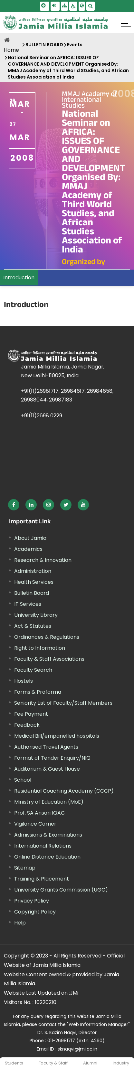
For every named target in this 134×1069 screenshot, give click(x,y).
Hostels (23, 681)
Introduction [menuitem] (18, 277)
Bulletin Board (31, 593)
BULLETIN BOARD (44, 44)
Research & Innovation (43, 560)
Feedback (27, 725)
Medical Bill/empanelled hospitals (56, 736)
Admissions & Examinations (48, 835)
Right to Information (39, 648)
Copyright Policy (35, 911)
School (22, 780)
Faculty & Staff (53, 1063)
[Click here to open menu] (126, 24)
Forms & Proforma (37, 692)
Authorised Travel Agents (46, 747)
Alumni (90, 1063)
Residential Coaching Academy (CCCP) (64, 791)
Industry (121, 1063)
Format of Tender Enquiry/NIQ (52, 758)
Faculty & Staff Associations (49, 659)
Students (14, 1063)
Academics (28, 549)
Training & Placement (41, 878)
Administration (32, 571)
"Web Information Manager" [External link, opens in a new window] (98, 1024)
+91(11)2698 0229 (41, 415)
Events (74, 44)
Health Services (33, 582)
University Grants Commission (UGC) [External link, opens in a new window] (61, 889)
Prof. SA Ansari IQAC (39, 813)
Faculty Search (33, 670)
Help (20, 922)
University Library (36, 615)
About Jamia (30, 538)
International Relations (43, 846)
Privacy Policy (31, 900)
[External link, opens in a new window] (13, 504)
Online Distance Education (47, 857)
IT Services (27, 604)
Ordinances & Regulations (46, 637)
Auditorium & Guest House (47, 769)
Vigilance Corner (35, 824)
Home (11, 50)
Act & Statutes (32, 626)
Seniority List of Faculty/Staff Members (63, 703)
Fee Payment (31, 714)
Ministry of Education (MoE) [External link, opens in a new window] (48, 802)
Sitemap (24, 867)
